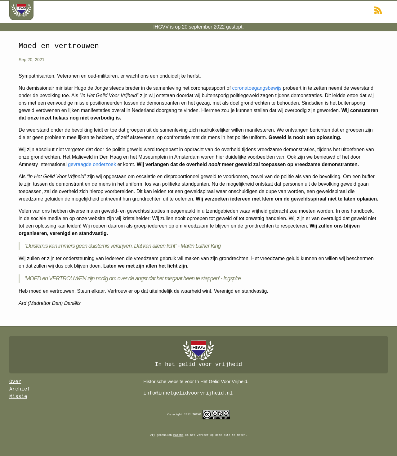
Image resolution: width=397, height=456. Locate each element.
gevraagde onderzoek (92, 164)
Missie (18, 397)
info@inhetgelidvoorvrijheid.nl (188, 393)
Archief (19, 389)
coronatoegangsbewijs (256, 88)
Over (15, 382)
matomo (178, 435)
